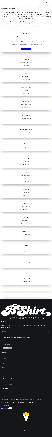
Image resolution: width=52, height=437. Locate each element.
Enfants (4, 360)
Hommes (5, 356)
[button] (49, 2)
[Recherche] (42, 2)
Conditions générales (8, 382)
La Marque (5, 371)
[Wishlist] (44, 2)
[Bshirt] (3, 3)
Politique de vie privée (8, 384)
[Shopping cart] (46, 2)
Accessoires (6, 361)
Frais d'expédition (7, 377)
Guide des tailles (7, 375)
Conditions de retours (8, 378)
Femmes (5, 358)
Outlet (4, 363)
